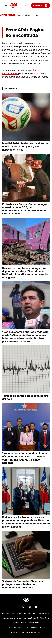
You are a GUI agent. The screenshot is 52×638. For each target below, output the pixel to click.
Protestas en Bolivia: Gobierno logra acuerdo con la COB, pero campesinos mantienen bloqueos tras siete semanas (25, 209)
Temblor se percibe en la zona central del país (25, 397)
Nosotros (27, 613)
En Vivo (19, 613)
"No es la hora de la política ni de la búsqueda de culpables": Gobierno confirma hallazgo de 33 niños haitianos (24, 458)
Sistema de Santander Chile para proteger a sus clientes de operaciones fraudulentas (22, 584)
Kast (37, 15)
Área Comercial (8, 613)
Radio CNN (40, 5)
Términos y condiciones (11, 618)
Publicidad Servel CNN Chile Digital (36, 618)
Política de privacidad (41, 613)
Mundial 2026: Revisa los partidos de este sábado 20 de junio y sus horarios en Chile (25, 147)
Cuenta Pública (24, 15)
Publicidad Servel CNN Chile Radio (26, 623)
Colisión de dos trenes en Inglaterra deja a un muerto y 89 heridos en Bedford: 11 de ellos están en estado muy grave (25, 272)
